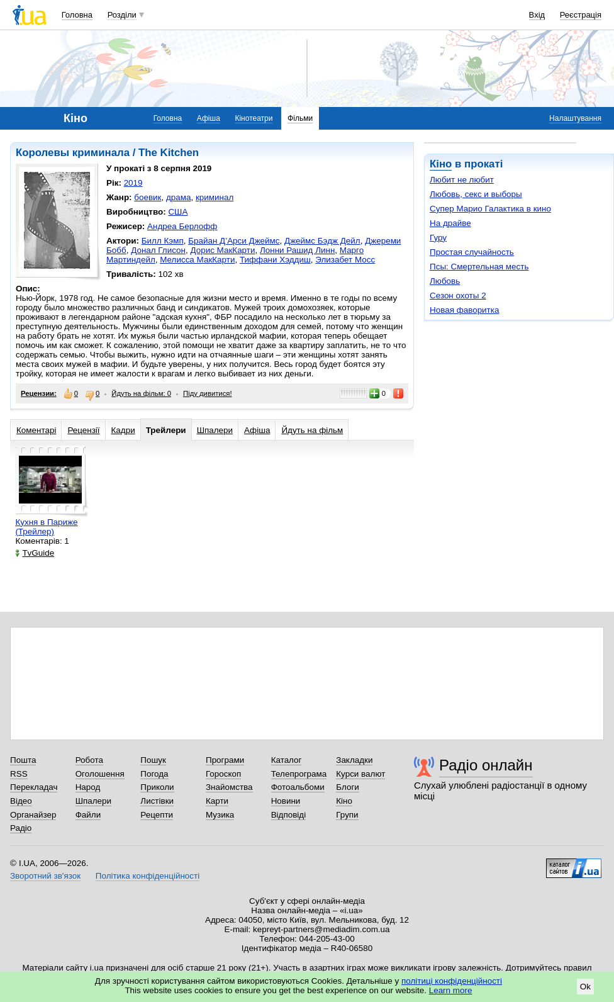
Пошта (23, 760)
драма (178, 197)
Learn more (450, 990)
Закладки (354, 760)
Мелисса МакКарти (197, 259)
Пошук (153, 760)
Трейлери (166, 430)
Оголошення (100, 774)
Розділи (122, 15)
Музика (220, 814)
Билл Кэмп (163, 240)
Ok (585, 986)
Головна (77, 15)
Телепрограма (299, 774)
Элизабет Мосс (345, 259)
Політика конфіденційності (147, 876)
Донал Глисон (158, 250)
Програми (225, 760)
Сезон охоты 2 (458, 295)
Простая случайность (472, 252)
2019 (133, 183)
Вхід (537, 15)
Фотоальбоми (298, 787)
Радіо (20, 828)
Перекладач (33, 787)
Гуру (438, 237)
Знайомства (229, 787)
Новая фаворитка (464, 310)
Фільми (300, 118)
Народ (88, 787)
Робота (89, 760)
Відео (21, 801)
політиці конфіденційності (451, 981)
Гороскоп (223, 774)
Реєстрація (580, 15)
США (177, 212)
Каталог (286, 760)
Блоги (347, 787)
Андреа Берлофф (182, 226)
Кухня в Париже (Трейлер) (46, 526)
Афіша (208, 118)
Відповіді (288, 814)
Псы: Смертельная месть (479, 266)
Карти (217, 801)
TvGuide (34, 553)
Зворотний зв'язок (45, 876)
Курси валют (360, 774)
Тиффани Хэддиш (275, 259)
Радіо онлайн (486, 765)
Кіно (441, 164)
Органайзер (33, 814)
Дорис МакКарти (222, 250)
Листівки (157, 801)
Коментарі (36, 430)
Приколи (157, 787)
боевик (147, 197)
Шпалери (215, 430)
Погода (154, 774)
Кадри (123, 430)
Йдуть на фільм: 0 (141, 393)
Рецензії (83, 430)
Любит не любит (462, 179)
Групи (347, 814)
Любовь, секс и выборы (476, 194)
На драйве (450, 223)
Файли (88, 814)
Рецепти (156, 814)
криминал (214, 197)
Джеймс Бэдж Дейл (322, 240)
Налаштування (575, 118)
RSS (19, 774)
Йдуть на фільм (312, 430)
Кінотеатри (253, 118)
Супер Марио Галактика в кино (490, 208)
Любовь (445, 281)
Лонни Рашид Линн (297, 250)
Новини (286, 801)
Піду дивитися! (207, 393)
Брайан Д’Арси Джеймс (233, 240)
